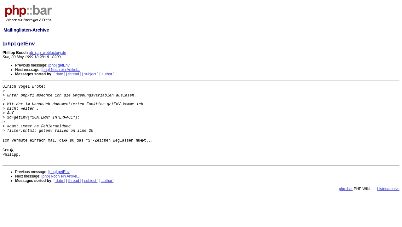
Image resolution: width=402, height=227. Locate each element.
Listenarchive (388, 189)
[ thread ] (73, 74)
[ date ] (59, 74)
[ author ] (107, 74)
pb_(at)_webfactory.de (47, 52)
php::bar (346, 189)
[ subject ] (90, 74)
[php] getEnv (58, 65)
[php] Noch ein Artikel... (60, 69)
